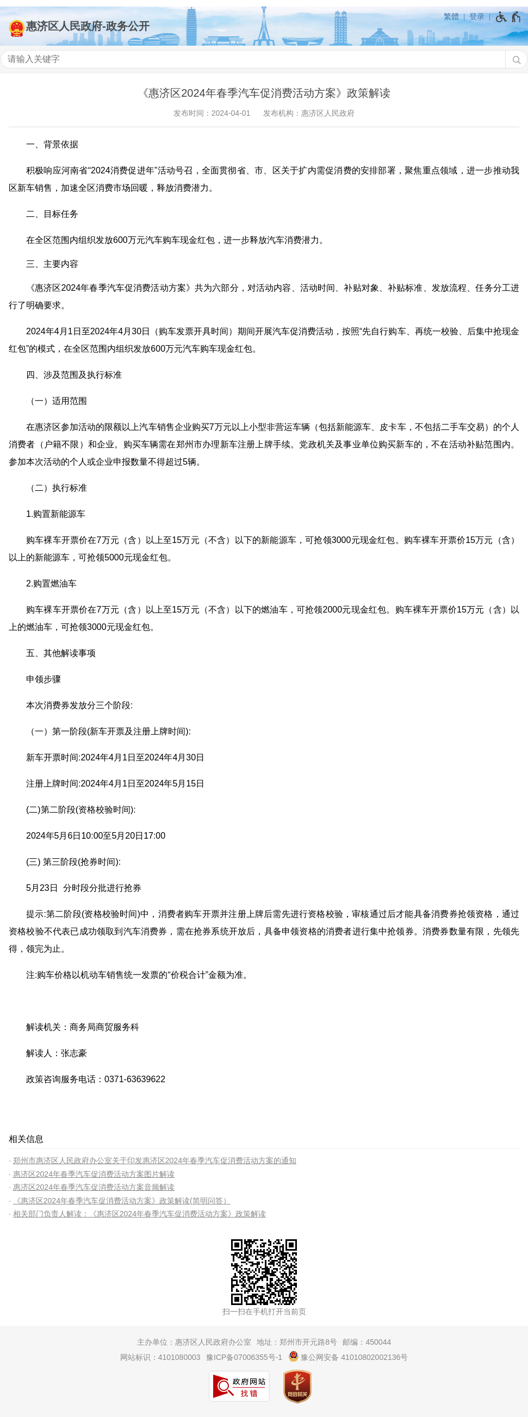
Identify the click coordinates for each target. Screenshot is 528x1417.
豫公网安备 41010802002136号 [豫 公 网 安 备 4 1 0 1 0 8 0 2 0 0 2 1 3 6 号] (348, 1356)
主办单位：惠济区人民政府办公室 (194, 1342)
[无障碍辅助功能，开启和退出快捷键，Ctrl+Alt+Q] (509, 16)
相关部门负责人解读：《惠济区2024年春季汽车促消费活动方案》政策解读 (139, 1213)
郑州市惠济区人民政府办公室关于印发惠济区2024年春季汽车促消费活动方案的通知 (154, 1160)
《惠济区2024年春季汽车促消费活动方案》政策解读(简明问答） (122, 1200)
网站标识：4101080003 (160, 1357)
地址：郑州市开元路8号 (297, 1342)
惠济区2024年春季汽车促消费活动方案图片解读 (94, 1174)
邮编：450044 (367, 1342)
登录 (476, 16)
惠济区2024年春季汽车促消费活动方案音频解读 (94, 1187)
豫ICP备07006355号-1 (244, 1357)
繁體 (451, 16)
